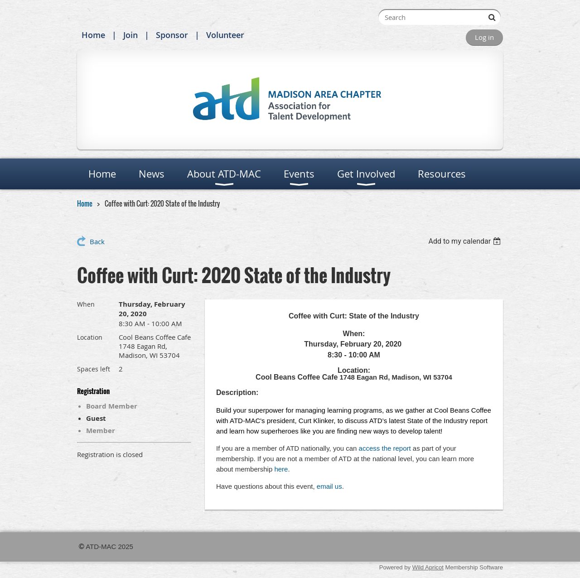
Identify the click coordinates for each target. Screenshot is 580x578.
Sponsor (172, 34)
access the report (385, 448)
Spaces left (93, 369)
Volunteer (225, 34)
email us (329, 486)
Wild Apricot (428, 567)
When (86, 304)
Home (93, 34)
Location (89, 337)
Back (97, 241)
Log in (484, 37)
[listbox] (465, 241)
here (281, 469)
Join (130, 34)
